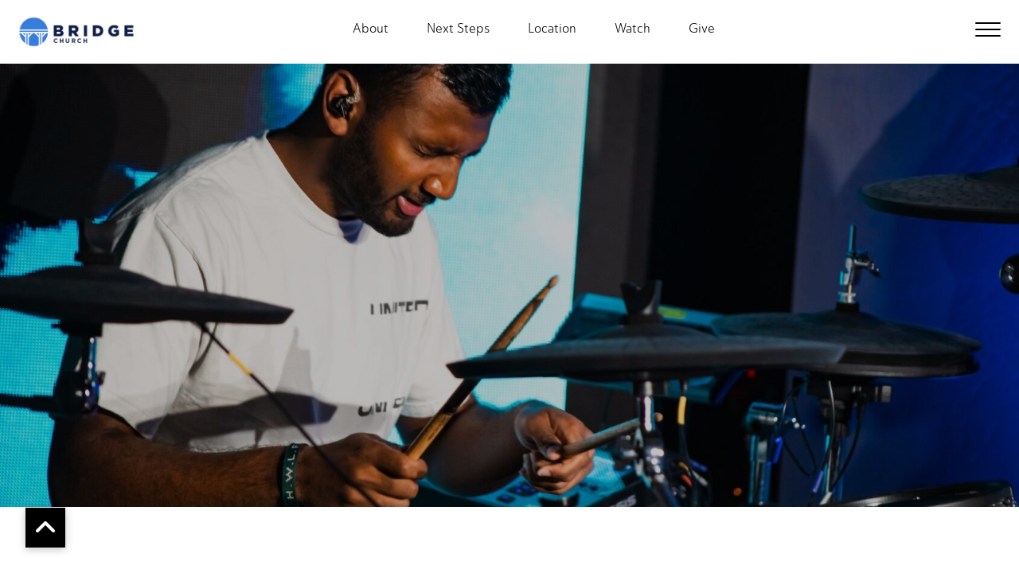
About (370, 29)
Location (552, 29)
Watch (632, 29)
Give (702, 29)
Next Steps (458, 29)
